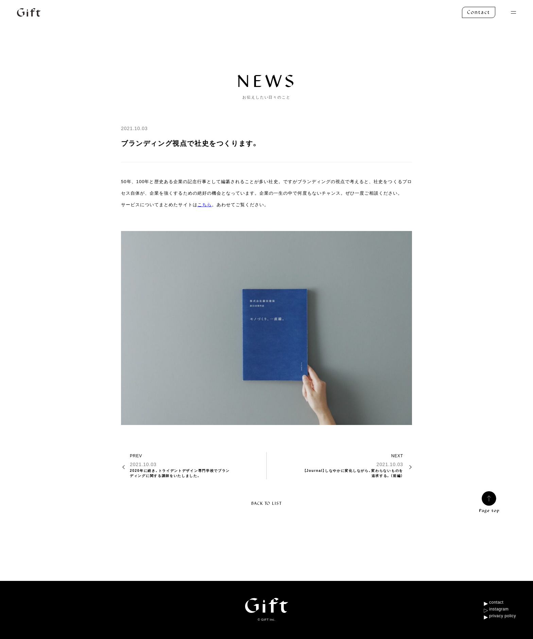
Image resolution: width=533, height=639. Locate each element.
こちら (204, 204)
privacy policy (502, 616)
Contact (478, 12)
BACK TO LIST (266, 503)
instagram (499, 609)
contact (496, 602)
